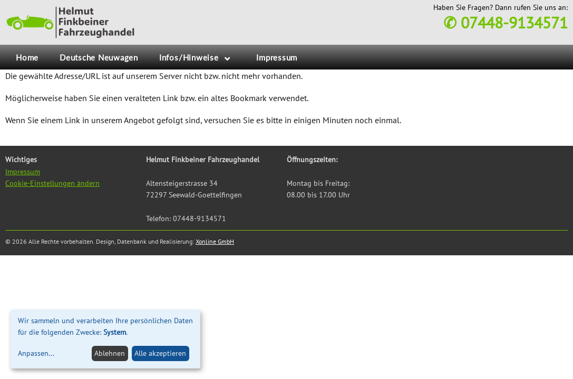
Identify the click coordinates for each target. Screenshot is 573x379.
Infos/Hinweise (189, 57)
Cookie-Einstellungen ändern (52, 183)
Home (27, 57)
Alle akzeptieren (160, 353)
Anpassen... (36, 353)
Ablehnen (109, 353)
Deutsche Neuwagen (99, 57)
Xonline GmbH (215, 241)
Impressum (276, 57)
